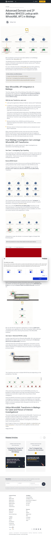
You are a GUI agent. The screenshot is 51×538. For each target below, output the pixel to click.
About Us (10, 518)
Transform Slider (22, 203)
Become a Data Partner (13, 514)
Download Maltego (29, 497)
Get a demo (28, 503)
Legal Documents (12, 524)
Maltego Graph (11, 498)
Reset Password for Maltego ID (31, 500)
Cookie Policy (40, 532)
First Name (8, 483)
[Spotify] (38, 529)
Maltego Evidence (12, 503)
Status (27, 520)
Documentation (28, 501)
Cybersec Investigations (11, 7)
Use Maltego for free (29, 498)
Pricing (10, 497)
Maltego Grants (28, 514)
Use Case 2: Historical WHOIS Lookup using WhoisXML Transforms (21, 80)
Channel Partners (12, 506)
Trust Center (28, 518)
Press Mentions (11, 521)
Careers (10, 520)
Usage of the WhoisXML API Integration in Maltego (17, 76)
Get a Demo (42, 1)
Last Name (20, 483)
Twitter (22, 423)
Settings (43, 275)
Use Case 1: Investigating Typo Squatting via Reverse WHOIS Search (21, 78)
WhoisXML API (17, 59)
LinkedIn (28, 423)
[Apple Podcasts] (40, 529)
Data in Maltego (20, 7)
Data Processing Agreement (24, 532)
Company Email (32, 483)
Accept (40, 278)
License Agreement (16, 532)
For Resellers (28, 517)
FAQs (27, 515)
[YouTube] (36, 529)
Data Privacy (30, 532)
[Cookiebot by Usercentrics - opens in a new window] (42, 258)
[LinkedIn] (34, 529)
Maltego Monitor (11, 501)
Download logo (11, 523)
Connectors (11, 512)
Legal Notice (11, 532)
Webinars (27, 512)
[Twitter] (32, 529)
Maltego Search (11, 500)
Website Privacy (35, 532)
